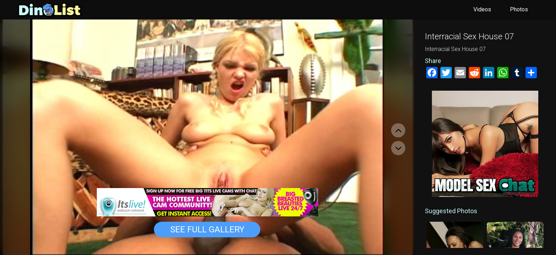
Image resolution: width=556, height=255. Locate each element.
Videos (482, 9)
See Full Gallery (207, 229)
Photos (519, 9)
